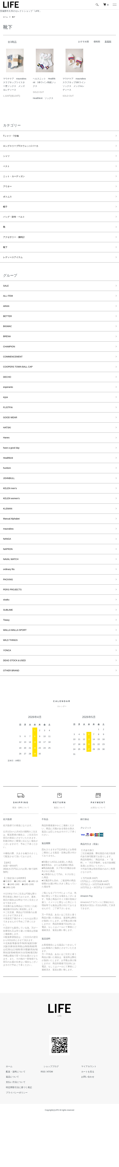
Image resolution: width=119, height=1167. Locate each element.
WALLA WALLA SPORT (18, 676)
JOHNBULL (10, 509)
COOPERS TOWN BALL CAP (21, 387)
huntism (8, 498)
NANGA (8, 576)
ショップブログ (48, 1117)
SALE (6, 299)
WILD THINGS (12, 687)
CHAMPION (10, 365)
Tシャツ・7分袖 (13, 136)
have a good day (13, 476)
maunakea (9, 565)
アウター (8, 191)
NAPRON (9, 587)
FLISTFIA (9, 432)
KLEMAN (9, 543)
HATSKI (8, 454)
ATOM (50, 1122)
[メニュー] (114, 4)
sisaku (7, 643)
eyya (6, 421)
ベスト (7, 169)
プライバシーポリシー (14, 1143)
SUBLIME (9, 654)
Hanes (7, 465)
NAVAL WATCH (12, 598)
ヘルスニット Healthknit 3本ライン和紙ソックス (44, 82)
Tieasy (7, 665)
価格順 (97, 41)
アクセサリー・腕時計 (17, 247)
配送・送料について (13, 1122)
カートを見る (84, 1122)
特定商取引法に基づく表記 (16, 1138)
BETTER (8, 332)
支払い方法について (13, 1133)
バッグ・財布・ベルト (17, 225)
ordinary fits (10, 609)
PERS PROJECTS (14, 632)
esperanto (9, 410)
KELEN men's (11, 521)
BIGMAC (8, 343)
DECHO (8, 398)
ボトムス (8, 202)
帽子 (6, 214)
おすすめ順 (83, 41)
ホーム (6, 17)
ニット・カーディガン (17, 180)
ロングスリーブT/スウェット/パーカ (25, 147)
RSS (43, 1122)
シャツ (7, 158)
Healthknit (9, 487)
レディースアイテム (15, 269)
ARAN (7, 321)
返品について (9, 1127)
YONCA (8, 698)
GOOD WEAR (12, 443)
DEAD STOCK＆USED (17, 709)
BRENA (8, 354)
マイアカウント (85, 1117)
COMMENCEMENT (15, 376)
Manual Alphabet (13, 554)
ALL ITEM (9, 310)
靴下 (15, 17)
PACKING (9, 620)
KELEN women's (13, 532)
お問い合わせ (84, 1127)
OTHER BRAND (13, 720)
